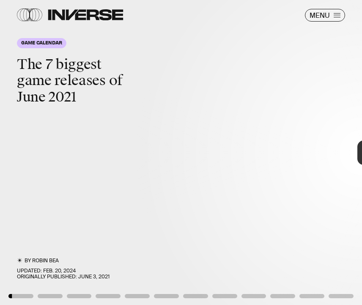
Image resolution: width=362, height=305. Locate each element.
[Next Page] (240, 152)
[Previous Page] (59, 152)
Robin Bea (45, 260)
